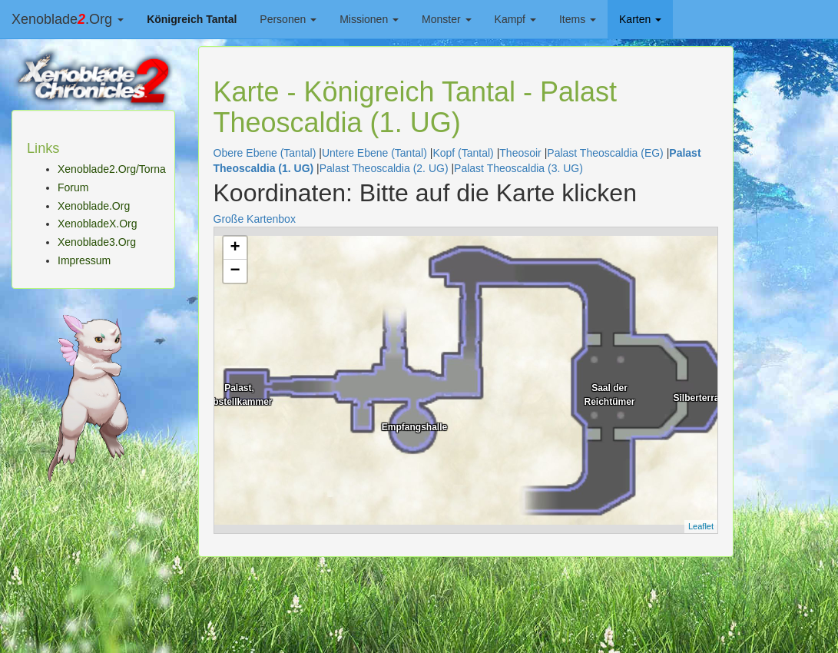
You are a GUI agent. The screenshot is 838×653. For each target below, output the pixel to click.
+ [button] (235, 248)
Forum (73, 187)
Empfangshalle (414, 427)
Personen (288, 19)
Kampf (515, 19)
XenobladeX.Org (97, 223)
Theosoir (520, 153)
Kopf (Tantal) (462, 153)
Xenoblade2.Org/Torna (112, 169)
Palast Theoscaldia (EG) (605, 153)
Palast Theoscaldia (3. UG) (518, 168)
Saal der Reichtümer (609, 393)
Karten (640, 19)
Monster (446, 19)
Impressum (84, 260)
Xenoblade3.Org (97, 242)
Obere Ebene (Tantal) (265, 153)
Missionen (369, 19)
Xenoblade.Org (68, 19)
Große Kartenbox (255, 219)
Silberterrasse (703, 398)
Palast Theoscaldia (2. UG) (384, 168)
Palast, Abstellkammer (239, 393)
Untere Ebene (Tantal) (374, 153)
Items (577, 19)
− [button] (235, 271)
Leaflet (701, 526)
